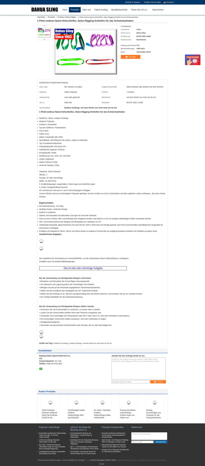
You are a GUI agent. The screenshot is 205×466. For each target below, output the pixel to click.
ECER (101, 464)
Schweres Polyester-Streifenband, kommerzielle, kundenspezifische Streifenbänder (114, 435)
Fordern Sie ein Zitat (152, 2)
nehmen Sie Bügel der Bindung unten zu (80, 428)
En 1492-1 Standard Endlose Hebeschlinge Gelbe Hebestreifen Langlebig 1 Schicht (102, 415)
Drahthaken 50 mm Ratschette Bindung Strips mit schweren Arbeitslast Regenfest (84, 442)
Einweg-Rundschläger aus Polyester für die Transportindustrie (153, 414)
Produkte (75, 10)
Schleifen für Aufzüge (60, 343)
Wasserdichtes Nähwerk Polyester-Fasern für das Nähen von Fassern (114, 446)
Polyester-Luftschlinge (49, 427)
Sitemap (100, 460)
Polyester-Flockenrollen (113, 427)
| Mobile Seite (109, 460)
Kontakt (132, 57)
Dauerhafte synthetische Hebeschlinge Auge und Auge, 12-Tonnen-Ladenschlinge (52, 435)
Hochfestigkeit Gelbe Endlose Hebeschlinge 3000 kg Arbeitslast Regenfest (76, 415)
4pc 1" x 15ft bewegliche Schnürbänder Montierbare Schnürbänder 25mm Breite (84, 448)
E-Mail (93, 460)
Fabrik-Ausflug (101, 10)
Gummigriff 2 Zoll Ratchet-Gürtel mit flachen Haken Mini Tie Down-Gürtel (83, 452)
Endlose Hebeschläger (67, 17)
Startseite (41, 17)
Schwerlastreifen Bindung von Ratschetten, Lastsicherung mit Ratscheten (81, 435)
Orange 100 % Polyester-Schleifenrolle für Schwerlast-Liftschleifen (115, 451)
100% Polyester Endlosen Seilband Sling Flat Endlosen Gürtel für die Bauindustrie (50, 415)
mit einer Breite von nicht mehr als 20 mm (97, 343)
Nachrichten (158, 10)
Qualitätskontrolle (119, 10)
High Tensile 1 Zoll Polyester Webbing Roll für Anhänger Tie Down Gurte (115, 441)
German (170, 2)
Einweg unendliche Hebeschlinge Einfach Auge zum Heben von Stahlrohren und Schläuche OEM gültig (128, 417)
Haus (64, 10)
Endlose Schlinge (75, 343)
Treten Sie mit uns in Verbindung (141, 10)
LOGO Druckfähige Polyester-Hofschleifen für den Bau (49, 441)
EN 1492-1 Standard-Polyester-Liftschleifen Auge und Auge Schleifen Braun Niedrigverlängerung (52, 447)
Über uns (86, 10)
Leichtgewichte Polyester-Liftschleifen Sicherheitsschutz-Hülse (52, 452)
